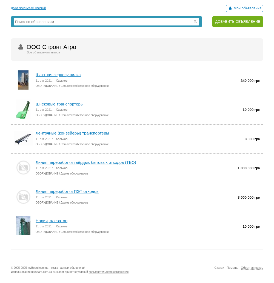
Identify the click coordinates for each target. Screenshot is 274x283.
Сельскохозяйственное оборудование (85, 85)
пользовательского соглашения (109, 271)
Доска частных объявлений (28, 8)
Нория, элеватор (51, 220)
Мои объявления (244, 8)
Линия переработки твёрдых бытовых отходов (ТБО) (86, 162)
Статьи (219, 267)
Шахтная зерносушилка (58, 74)
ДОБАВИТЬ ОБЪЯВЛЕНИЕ (237, 21)
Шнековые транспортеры (60, 104)
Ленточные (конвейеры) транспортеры (72, 133)
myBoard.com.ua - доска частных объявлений (56, 267)
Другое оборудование (74, 173)
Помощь (232, 267)
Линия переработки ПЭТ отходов (67, 191)
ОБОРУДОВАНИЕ (47, 85)
